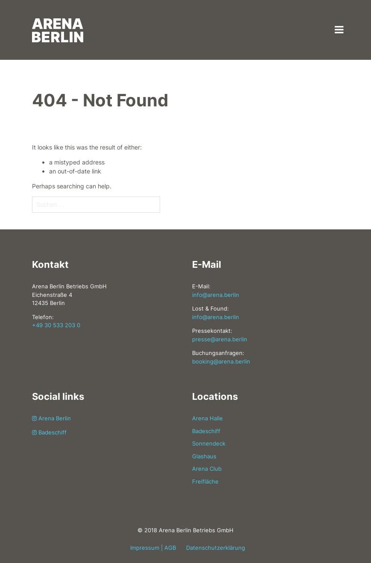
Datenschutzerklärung (215, 547)
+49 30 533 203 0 (56, 325)
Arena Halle (207, 418)
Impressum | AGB (153, 547)
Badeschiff (49, 432)
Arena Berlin (51, 418)
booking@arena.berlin (221, 361)
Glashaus (204, 456)
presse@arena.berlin (219, 339)
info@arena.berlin (215, 294)
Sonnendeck (208, 443)
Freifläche (205, 481)
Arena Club (207, 468)
